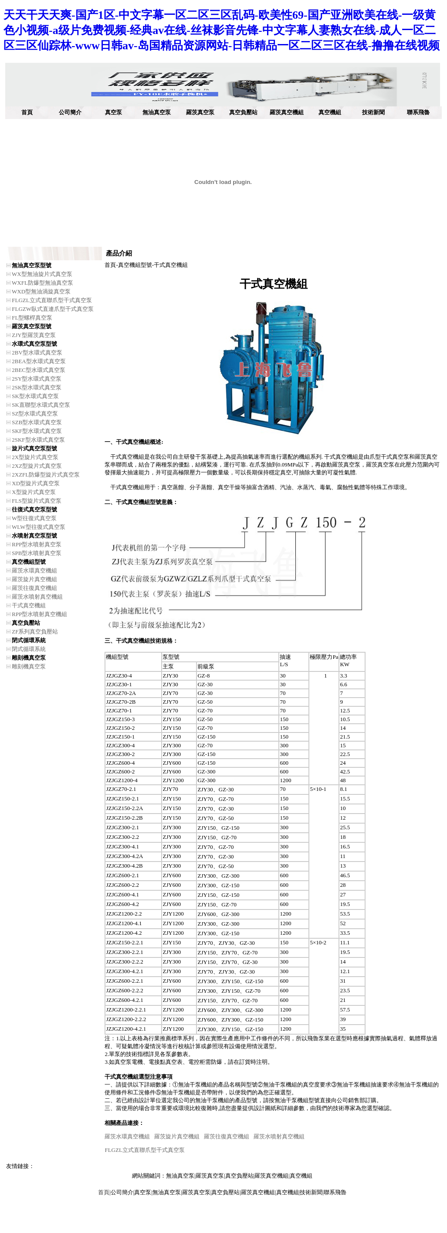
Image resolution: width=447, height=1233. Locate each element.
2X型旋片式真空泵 (35, 457)
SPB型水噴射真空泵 (36, 553)
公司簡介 (70, 112)
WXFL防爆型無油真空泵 (42, 282)
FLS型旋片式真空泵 (36, 500)
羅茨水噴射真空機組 (37, 596)
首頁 (27, 112)
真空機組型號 (29, 562)
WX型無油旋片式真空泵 (42, 274)
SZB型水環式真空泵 (37, 422)
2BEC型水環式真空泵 (38, 370)
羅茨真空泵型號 (31, 326)
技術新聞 (373, 112)
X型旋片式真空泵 (33, 492)
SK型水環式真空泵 (35, 396)
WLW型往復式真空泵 (38, 527)
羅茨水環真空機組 (34, 570)
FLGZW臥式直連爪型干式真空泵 (53, 309)
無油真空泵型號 (31, 265)
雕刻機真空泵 (29, 657)
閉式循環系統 (29, 640)
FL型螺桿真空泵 (32, 317)
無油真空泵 (156, 112)
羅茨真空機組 (287, 112)
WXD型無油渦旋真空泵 (41, 291)
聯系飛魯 (418, 112)
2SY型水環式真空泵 (36, 378)
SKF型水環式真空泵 (37, 431)
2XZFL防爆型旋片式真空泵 (46, 474)
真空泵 (113, 112)
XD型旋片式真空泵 (36, 483)
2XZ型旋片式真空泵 (37, 466)
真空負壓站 (243, 112)
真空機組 (329, 112)
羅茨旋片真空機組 (34, 579)
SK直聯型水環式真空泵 (41, 405)
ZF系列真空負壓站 (35, 631)
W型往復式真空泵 (34, 518)
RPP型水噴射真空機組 (39, 614)
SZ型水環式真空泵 (35, 413)
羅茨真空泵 (200, 112)
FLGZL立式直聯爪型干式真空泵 (51, 300)
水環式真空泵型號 (34, 344)
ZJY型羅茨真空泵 (33, 335)
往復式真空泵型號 (34, 509)
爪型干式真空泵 (389, 456)
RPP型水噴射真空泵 (36, 544)
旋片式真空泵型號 (34, 448)
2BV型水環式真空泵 (37, 352)
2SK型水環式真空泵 (36, 387)
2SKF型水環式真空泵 (38, 439)
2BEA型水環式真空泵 (39, 361)
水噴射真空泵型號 (34, 535)
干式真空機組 (29, 605)
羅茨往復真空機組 (34, 588)
